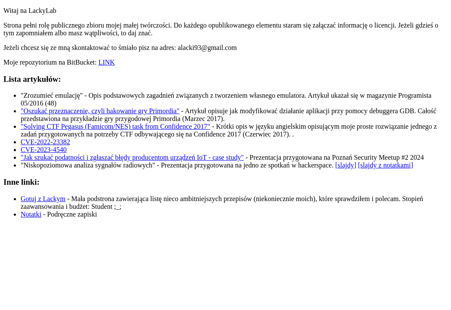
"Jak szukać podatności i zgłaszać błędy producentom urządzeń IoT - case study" (132, 157)
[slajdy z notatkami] (385, 165)
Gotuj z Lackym (43, 198)
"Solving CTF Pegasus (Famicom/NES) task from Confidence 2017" (115, 126)
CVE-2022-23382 (45, 142)
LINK (106, 62)
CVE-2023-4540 (44, 149)
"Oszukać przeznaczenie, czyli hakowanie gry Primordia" (100, 111)
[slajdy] (345, 165)
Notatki (31, 214)
